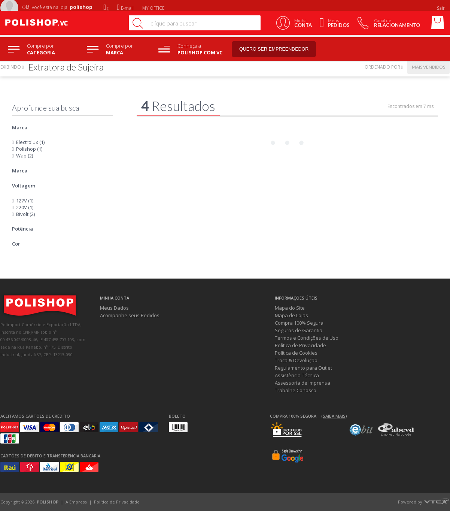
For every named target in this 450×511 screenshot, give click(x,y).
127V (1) (24, 200)
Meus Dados (114, 307)
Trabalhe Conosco (295, 390)
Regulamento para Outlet (303, 367)
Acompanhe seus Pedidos (129, 315)
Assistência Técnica (297, 375)
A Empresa (76, 502)
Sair (441, 8)
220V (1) (24, 207)
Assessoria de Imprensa (302, 382)
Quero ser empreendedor (279, 49)
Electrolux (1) (30, 142)
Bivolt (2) (25, 214)
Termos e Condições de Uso (306, 337)
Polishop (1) (29, 148)
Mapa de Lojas (291, 315)
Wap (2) (24, 155)
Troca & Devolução (296, 360)
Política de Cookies (296, 352)
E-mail (125, 8)
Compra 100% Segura (299, 322)
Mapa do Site (290, 307)
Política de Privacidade (300, 345)
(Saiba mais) (334, 416)
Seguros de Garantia (298, 330)
